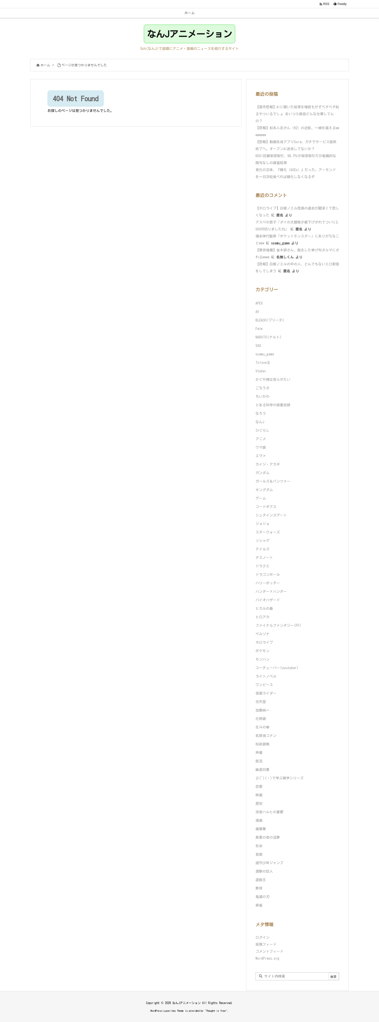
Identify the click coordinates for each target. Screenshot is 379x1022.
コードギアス (265, 507)
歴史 (258, 803)
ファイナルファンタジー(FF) (278, 625)
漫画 (258, 820)
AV (257, 311)
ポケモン (262, 651)
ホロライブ (264, 642)
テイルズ (262, 549)
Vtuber (260, 371)
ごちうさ (262, 388)
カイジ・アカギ (267, 464)
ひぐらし (262, 430)
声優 (258, 752)
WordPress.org (267, 958)
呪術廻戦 (262, 744)
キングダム (264, 490)
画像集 (260, 829)
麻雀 (258, 905)
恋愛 (258, 786)
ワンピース (264, 685)
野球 (258, 888)
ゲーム (260, 498)
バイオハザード (267, 600)
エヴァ (260, 456)
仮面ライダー (265, 693)
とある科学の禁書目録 (272, 405)
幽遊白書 (262, 769)
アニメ (260, 439)
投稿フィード (265, 944)
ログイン (262, 937)
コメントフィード (269, 951)
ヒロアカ (262, 617)
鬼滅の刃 (262, 897)
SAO (258, 345)
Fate (258, 328)
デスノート (264, 557)
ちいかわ (262, 396)
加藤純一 (262, 710)
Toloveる (262, 362)
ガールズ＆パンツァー (272, 481)
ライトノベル (265, 676)
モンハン (262, 659)
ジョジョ (262, 523)
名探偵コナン (265, 735)
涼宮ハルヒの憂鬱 (269, 812)
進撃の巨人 (264, 871)
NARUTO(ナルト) (268, 337)
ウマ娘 (260, 447)
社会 (258, 846)
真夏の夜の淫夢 (267, 837)
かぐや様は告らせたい (272, 379)
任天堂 (260, 702)
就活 (258, 761)
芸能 (258, 854)
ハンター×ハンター (271, 591)
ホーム (45, 65)
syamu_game (264, 354)
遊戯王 (260, 880)
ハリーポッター (267, 583)
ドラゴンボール (267, 574)
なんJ (259, 422)
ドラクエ (262, 566)
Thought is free (216, 1010)
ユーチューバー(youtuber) (277, 668)
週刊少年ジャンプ (269, 863)
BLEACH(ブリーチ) (269, 320)
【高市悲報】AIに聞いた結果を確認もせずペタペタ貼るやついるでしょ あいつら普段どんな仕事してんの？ (297, 114)
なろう (260, 413)
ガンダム (262, 473)
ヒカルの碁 (264, 608)
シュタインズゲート (271, 515)
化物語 (260, 718)
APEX (259, 303)
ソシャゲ (262, 540)
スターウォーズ (267, 532)
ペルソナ (262, 634)
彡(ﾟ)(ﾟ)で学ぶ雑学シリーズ (279, 778)
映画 (258, 795)
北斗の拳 (262, 727)
